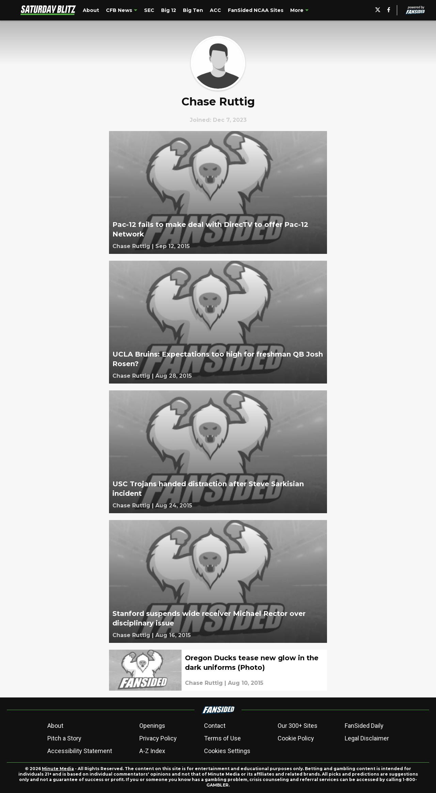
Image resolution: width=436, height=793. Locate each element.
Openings (152, 725)
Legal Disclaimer (367, 738)
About (55, 725)
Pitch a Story (64, 738)
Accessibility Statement (79, 750)
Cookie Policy (296, 738)
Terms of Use (222, 738)
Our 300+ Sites (297, 725)
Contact (214, 725)
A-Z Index (152, 750)
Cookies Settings (227, 750)
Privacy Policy (158, 738)
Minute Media (58, 768)
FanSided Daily (364, 725)
